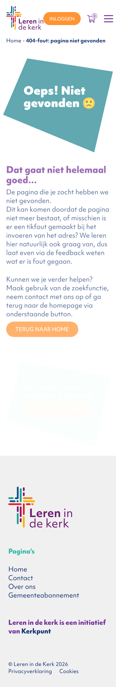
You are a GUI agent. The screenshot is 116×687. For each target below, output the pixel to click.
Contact (20, 577)
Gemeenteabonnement (43, 595)
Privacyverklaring (30, 671)
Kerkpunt (36, 631)
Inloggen (62, 19)
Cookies (69, 671)
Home (13, 40)
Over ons (22, 586)
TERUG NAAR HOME (42, 330)
